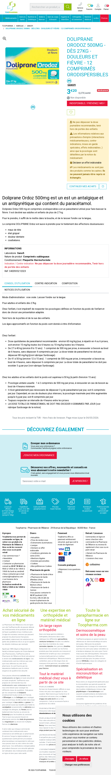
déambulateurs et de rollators (50, 713)
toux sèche (19, 702)
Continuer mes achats (82, 186)
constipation (6, 707)
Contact (6, 561)
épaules (50, 646)
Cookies (34, 564)
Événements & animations (41, 543)
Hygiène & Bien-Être (65, 18)
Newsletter (7, 558)
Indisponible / (87, 103)
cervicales (43, 646)
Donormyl (5, 714)
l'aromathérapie (94, 691)
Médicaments (10, 18)
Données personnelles (39, 561)
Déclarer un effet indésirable (87, 162)
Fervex (23, 710)
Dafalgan (19, 697)
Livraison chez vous (94, 558)
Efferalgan (7, 697)
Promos (104, 18)
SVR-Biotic (85, 661)
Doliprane (22, 693)
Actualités (34, 538)
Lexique (33, 545)
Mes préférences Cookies (41, 566)
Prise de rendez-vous (39, 540)
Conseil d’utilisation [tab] (17, 283)
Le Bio (96, 18)
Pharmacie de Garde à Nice (41, 574)
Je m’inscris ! (80, 481)
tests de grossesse (27, 719)
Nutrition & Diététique (32, 18)
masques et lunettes (46, 762)
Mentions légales (37, 558)
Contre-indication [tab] (46, 283)
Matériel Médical (88, 18)
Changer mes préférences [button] (77, 765)
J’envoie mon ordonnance (38, 455)
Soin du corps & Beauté (53, 18)
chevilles (67, 646)
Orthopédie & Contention (77, 18)
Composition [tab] (69, 283)
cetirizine (27, 707)
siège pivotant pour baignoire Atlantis (52, 730)
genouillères (62, 639)
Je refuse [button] (83, 759)
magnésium (9, 722)
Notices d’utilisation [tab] (17, 289)
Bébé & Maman (42, 18)
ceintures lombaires (46, 642)
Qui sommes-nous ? (11, 556)
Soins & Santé (22, 18)
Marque (20, 26)
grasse (27, 702)
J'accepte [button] (69, 759)
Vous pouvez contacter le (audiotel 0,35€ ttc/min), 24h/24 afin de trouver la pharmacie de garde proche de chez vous (41, 598)
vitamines (13, 724)
